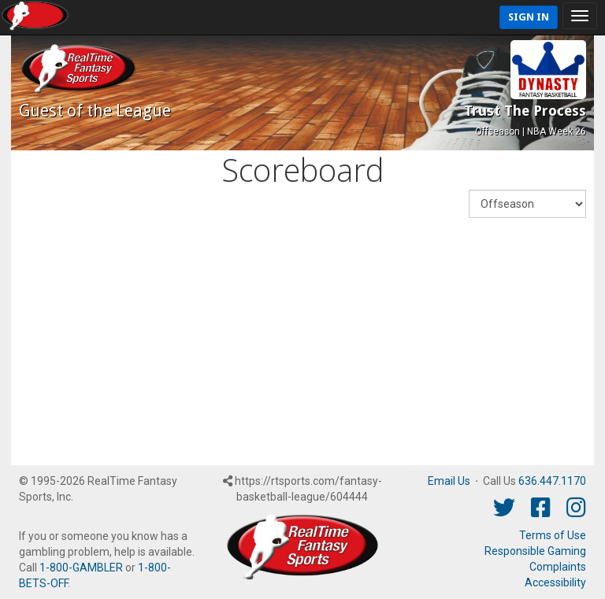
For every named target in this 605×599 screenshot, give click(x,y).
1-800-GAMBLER (81, 567)
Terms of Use (552, 535)
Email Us (449, 481)
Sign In (528, 17)
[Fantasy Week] (527, 204)
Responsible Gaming (535, 551)
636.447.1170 (552, 481)
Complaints (557, 566)
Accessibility (555, 582)
